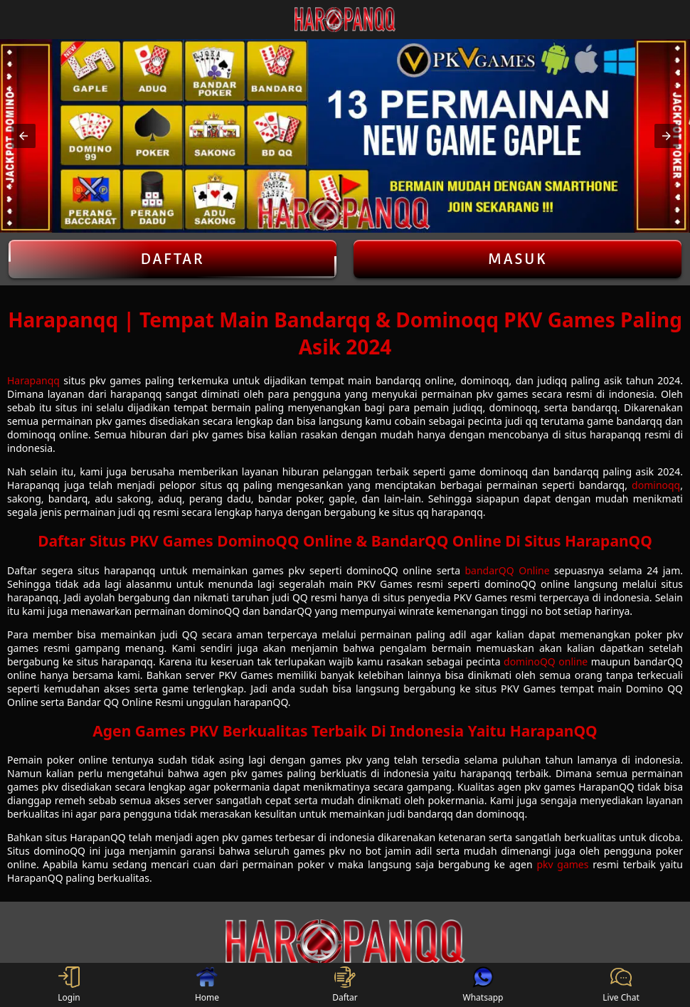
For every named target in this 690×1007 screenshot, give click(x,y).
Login (69, 984)
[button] (23, 136)
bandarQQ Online (507, 570)
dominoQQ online (546, 661)
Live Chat (621, 984)
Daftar (172, 259)
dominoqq (656, 485)
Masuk (518, 259)
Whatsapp (483, 984)
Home (207, 984)
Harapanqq (33, 380)
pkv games (562, 864)
